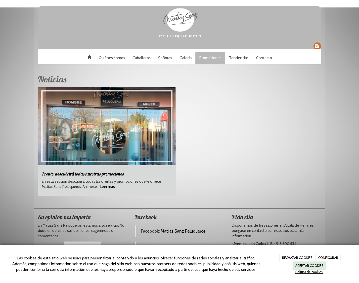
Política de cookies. (309, 272)
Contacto (264, 57)
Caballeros (142, 57)
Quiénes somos (112, 57)
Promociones (210, 57)
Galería (186, 57)
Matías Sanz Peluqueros (183, 231)
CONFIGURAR (328, 258)
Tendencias (239, 57)
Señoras (165, 57)
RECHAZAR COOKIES (297, 258)
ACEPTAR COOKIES (309, 266)
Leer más (107, 186)
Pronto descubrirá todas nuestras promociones (83, 174)
